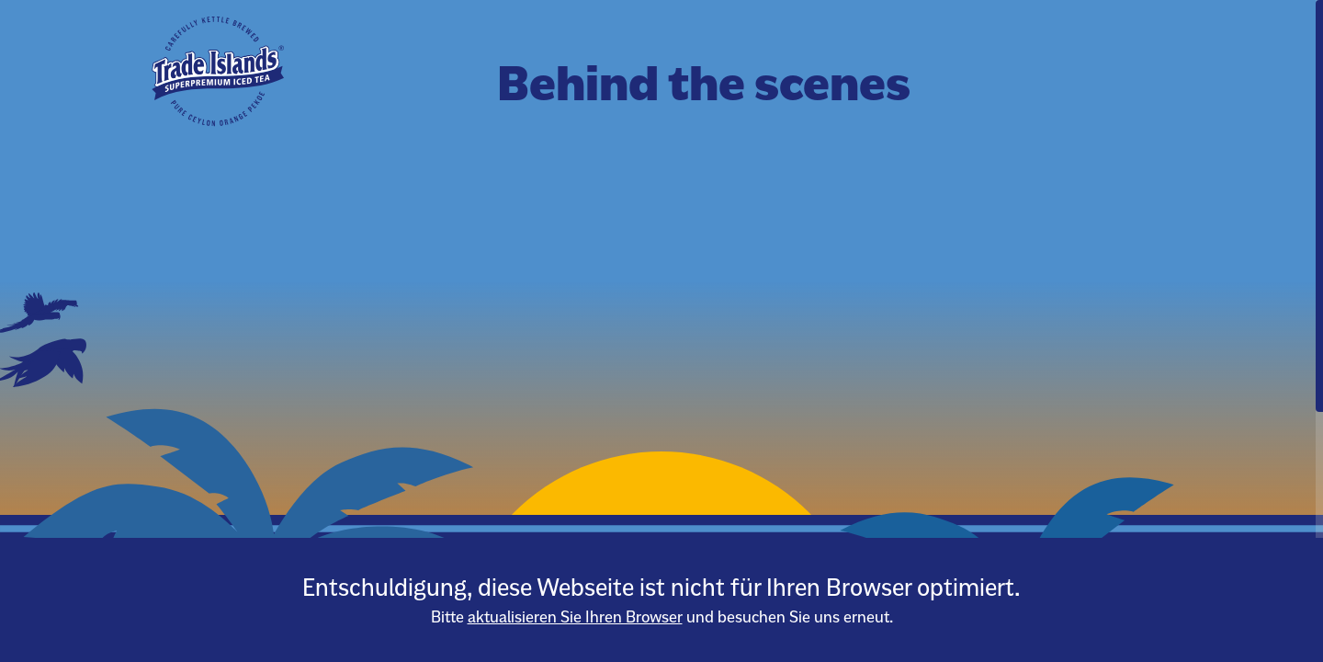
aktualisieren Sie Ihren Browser (575, 617)
